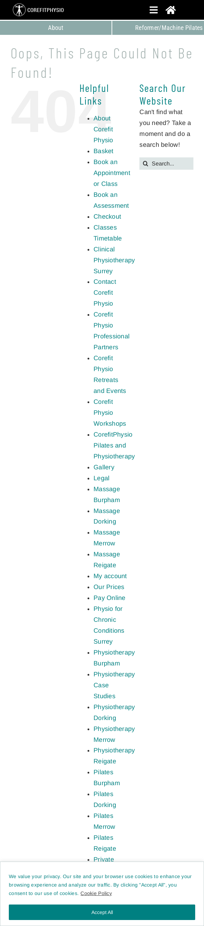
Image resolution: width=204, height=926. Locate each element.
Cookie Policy (96, 893)
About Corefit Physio (103, 129)
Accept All (102, 912)
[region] (102, 894)
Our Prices (109, 586)
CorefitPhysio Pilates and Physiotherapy (114, 445)
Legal (101, 478)
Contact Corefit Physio (105, 292)
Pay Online (110, 597)
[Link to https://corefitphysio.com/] (179, 9)
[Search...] (166, 163)
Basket (104, 151)
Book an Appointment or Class (112, 172)
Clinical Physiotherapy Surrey (114, 260)
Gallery (104, 467)
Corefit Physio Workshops (110, 412)
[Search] (145, 163)
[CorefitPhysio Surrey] (39, 4)
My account (110, 576)
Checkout (107, 216)
